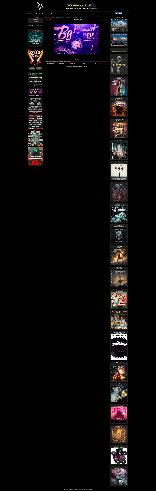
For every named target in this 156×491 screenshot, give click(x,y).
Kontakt (41, 13)
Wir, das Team (30, 13)
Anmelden (35, 21)
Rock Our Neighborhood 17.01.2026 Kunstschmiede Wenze (65, 17)
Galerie (47, 17)
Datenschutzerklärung (67, 13)
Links (36, 13)
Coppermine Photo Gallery (80, 66)
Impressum (47, 13)
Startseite (35, 19)
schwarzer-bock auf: (114, 13)
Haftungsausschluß (55, 13)
